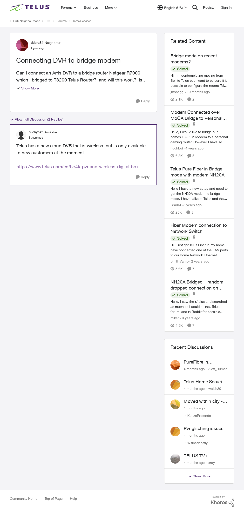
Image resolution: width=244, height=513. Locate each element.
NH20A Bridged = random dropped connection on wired (196, 285)
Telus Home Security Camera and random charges (205, 382)
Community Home (23, 498)
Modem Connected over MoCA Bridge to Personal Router (196, 115)
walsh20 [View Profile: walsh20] (214, 388)
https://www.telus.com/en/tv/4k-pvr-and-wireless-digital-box (77, 166)
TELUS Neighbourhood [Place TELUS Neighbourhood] (25, 21)
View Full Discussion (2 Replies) (36, 119)
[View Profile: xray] (175, 459)
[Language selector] (172, 7)
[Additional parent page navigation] (48, 21)
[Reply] (143, 101)
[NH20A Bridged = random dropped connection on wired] (199, 306)
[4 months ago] (194, 368)
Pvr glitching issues (204, 428)
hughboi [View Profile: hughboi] (176, 148)
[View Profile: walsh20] (175, 385)
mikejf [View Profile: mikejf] (174, 318)
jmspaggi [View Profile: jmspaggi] (177, 92)
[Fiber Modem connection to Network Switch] (199, 250)
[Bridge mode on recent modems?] (199, 80)
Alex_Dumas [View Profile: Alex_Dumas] (217, 369)
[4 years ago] (193, 148)
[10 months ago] (197, 91)
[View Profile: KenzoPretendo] (175, 404)
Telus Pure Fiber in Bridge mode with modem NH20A (197, 171)
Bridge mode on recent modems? (193, 58)
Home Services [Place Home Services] (81, 21)
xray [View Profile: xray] (211, 462)
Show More (27, 88)
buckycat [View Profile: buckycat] (35, 132)
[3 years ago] (192, 204)
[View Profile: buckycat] (21, 135)
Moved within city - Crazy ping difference (205, 401)
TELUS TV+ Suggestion (196, 456)
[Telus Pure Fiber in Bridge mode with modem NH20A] (199, 193)
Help (73, 498)
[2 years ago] (199, 261)
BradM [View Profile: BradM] (175, 205)
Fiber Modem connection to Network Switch (198, 228)
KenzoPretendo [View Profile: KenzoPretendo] (199, 415)
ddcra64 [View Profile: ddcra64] (37, 42)
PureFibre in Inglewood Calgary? (204, 362)
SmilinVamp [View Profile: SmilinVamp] (179, 261)
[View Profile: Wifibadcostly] (175, 431)
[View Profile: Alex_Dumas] (175, 365)
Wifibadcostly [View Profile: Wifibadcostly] (197, 443)
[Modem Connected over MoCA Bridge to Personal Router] (199, 137)
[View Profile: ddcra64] (22, 45)
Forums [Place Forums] (62, 21)
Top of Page (54, 498)
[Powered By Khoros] (222, 501)
